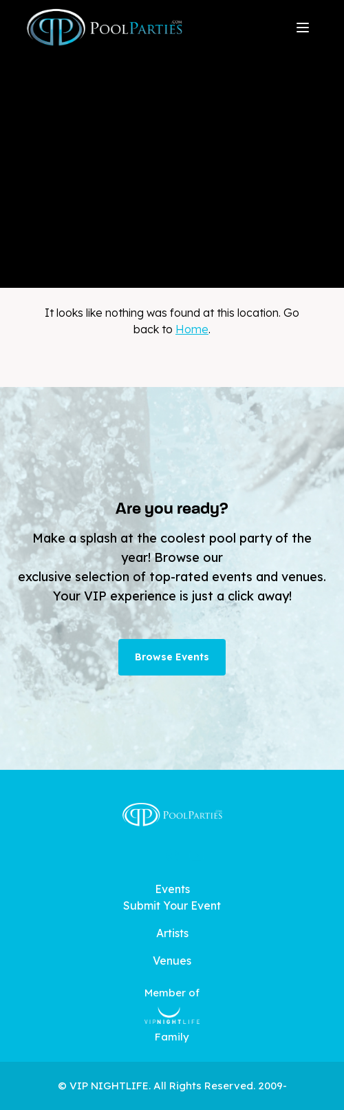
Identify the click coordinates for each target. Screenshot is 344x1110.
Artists (172, 933)
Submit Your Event (172, 905)
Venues (172, 960)
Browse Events (172, 657)
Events (172, 889)
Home (191, 329)
